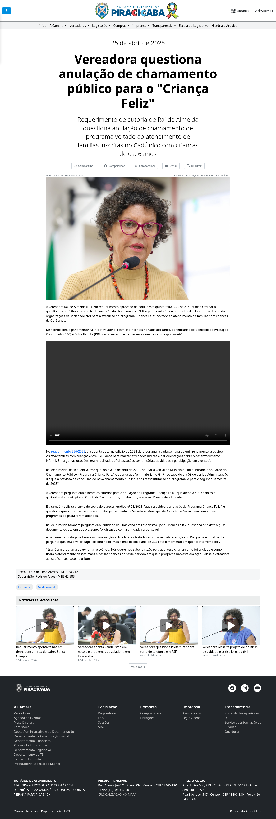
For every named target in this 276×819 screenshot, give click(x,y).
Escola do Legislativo (194, 26)
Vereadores (78, 26)
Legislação (100, 26)
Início (42, 26)
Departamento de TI (28, 754)
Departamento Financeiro (32, 741)
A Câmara (56, 26)
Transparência (162, 26)
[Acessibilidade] (6, 10)
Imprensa (139, 26)
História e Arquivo (224, 26)
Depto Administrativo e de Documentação (44, 731)
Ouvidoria (232, 731)
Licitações (147, 718)
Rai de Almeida (47, 587)
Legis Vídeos (191, 718)
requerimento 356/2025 (68, 451)
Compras (120, 26)
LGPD (228, 718)
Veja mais (138, 667)
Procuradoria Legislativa (31, 745)
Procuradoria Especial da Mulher (37, 764)
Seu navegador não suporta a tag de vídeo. (138, 393)
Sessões (104, 722)
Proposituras (107, 713)
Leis (101, 718)
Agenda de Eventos (27, 718)
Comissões (21, 727)
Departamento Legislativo (32, 750)
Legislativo (24, 587)
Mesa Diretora (24, 722)
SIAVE (102, 727)
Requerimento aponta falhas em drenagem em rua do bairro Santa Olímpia (40, 651)
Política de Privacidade (246, 811)
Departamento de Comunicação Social (41, 736)
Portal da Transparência (242, 713)
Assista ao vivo (192, 713)
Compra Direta (150, 713)
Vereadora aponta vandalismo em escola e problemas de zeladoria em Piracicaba (104, 651)
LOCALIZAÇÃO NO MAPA (117, 794)
